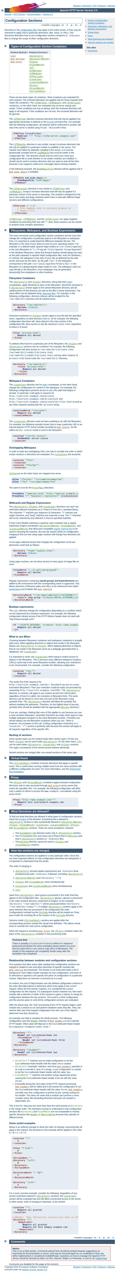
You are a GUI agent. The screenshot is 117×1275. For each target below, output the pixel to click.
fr (67, 25)
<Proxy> (33, 85)
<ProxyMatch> (36, 88)
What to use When (19, 636)
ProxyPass (38, 488)
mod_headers (57, 1021)
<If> (31, 68)
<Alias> (13, 473)
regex (69, 282)
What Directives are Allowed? (100, 39)
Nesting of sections (20, 735)
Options (65, 707)
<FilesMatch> (36, 65)
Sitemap (111, 6)
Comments (92, 51)
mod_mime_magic (18, 172)
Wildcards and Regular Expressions (30, 503)
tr (81, 25)
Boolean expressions (21, 607)
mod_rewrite (45, 589)
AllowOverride (28, 833)
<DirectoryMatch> (39, 59)
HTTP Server (19, 14)
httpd (50, 122)
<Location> (35, 79)
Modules (77, 6)
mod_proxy (16, 62)
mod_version (18, 59)
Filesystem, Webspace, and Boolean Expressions (100, 27)
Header (34, 1021)
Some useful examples (22, 1123)
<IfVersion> (36, 76)
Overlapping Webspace (22, 447)
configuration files (28, 30)
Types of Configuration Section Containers (98, 21)
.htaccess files (49, 293)
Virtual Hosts (93, 32)
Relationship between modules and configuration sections (43, 960)
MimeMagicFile (45, 169)
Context (22, 819)
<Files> (33, 62)
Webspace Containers (22, 381)
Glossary (102, 6)
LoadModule (43, 153)
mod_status (63, 427)
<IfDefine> (35, 71)
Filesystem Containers (22, 278)
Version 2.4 (48, 14)
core (13, 56)
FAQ (95, 6)
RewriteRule (48, 1114)
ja (71, 25)
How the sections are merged (100, 42)
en (62, 25)
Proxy (90, 36)
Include (43, 912)
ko (76, 25)
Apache (8, 14)
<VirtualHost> (37, 91)
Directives (86, 6)
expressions (15, 589)
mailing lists (101, 1258)
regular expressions (63, 529)
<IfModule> (35, 73)
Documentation (34, 14)
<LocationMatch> (38, 82)
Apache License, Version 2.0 (34, 1269)
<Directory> (36, 56)
